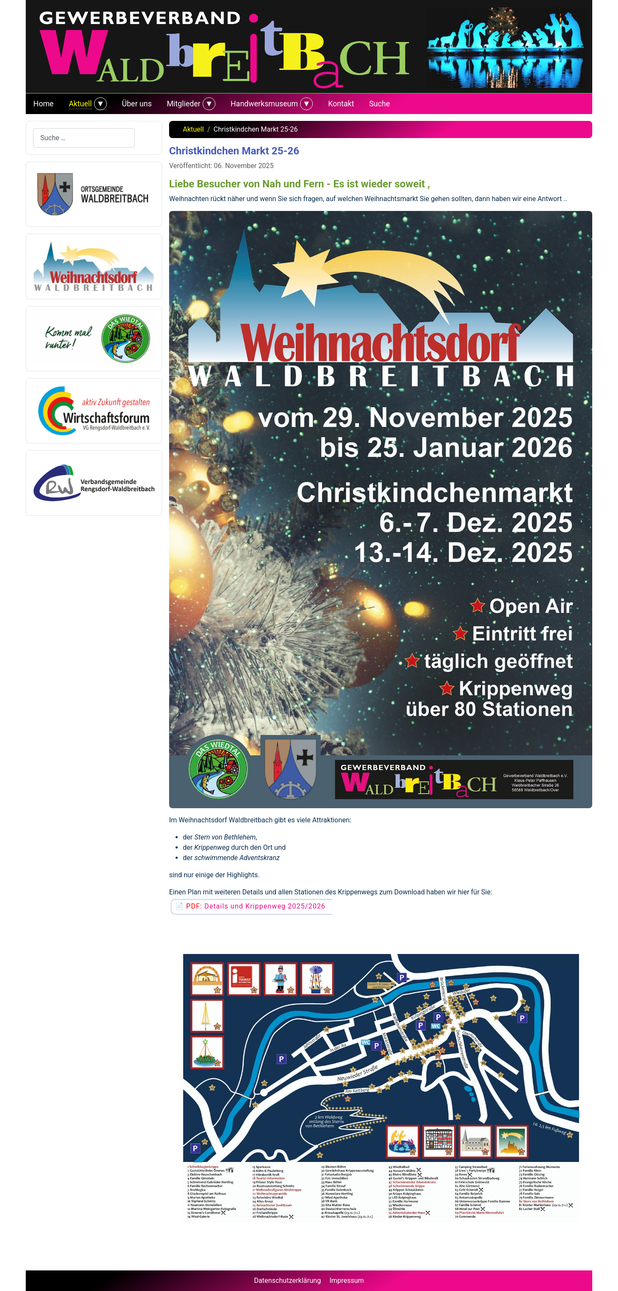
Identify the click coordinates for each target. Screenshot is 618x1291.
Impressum (347, 1280)
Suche (379, 103)
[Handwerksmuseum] (305, 103)
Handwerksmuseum (264, 103)
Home (43, 103)
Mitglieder (183, 103)
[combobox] (84, 137)
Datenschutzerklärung (287, 1280)
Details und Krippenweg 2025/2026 (264, 906)
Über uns (136, 103)
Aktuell (80, 103)
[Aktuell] (99, 103)
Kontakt (341, 103)
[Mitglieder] (207, 103)
